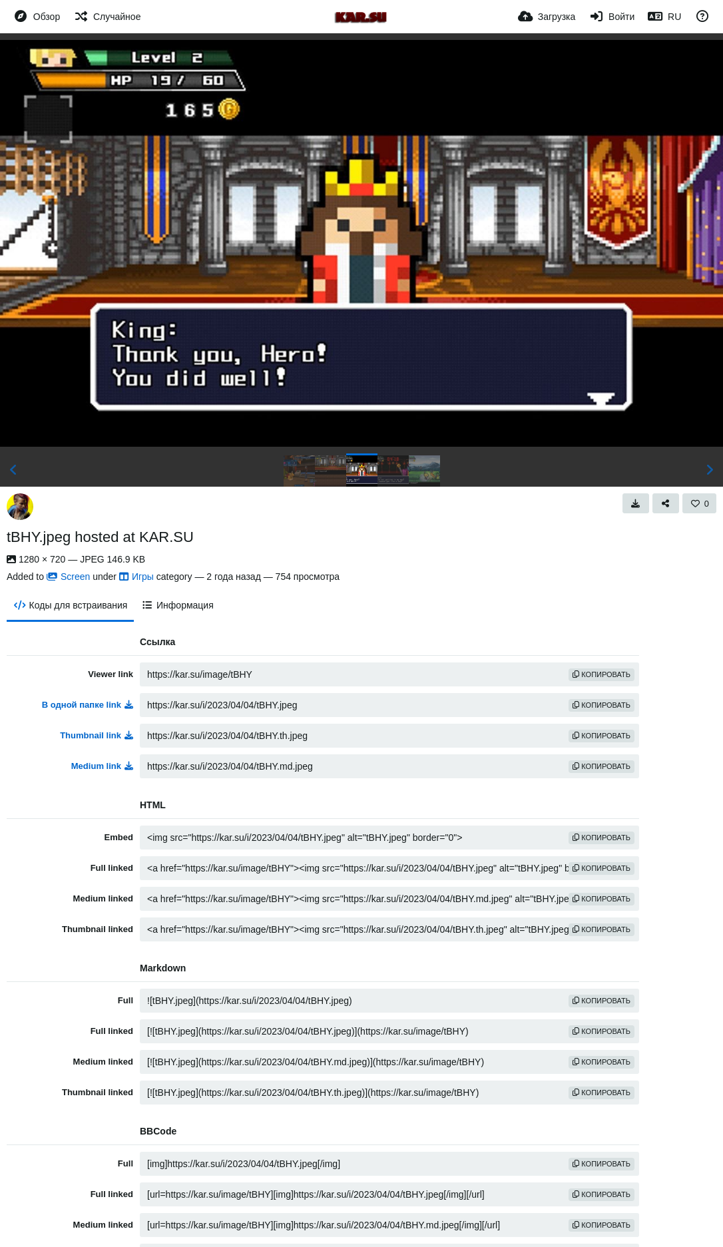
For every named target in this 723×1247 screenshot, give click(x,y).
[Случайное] (106, 16)
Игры (136, 576)
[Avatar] (20, 506)
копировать (601, 674)
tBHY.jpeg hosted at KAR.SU (100, 537)
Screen (68, 576)
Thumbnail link (96, 735)
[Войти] (611, 16)
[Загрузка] (546, 16)
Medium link (102, 766)
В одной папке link (87, 705)
